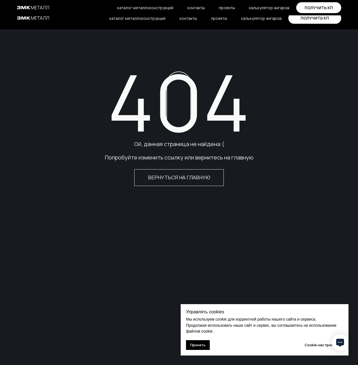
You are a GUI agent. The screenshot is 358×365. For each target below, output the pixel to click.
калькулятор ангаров (261, 18)
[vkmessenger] (274, 5)
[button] (314, 18)
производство (61, 5)
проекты (219, 18)
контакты (188, 18)
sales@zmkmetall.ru (233, 5)
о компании (28, 5)
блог (89, 5)
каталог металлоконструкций (137, 18)
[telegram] (263, 5)
